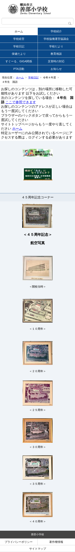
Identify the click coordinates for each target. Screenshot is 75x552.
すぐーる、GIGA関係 (18, 61)
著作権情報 (56, 541)
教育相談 (56, 53)
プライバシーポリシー (19, 541)
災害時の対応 (56, 61)
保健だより (19, 53)
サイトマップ (37, 548)
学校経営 (18, 38)
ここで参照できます (20, 102)
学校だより (56, 46)
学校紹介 (56, 31)
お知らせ (56, 68)
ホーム (19, 31)
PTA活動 (18, 68)
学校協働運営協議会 (56, 38)
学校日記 (18, 46)
